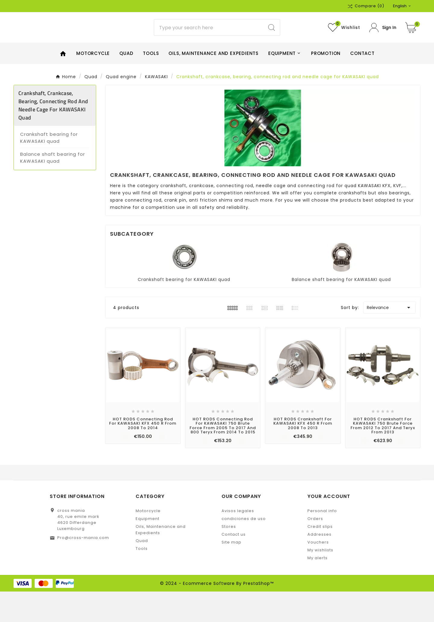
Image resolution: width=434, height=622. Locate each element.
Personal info (322, 541)
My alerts (317, 588)
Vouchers (318, 573)
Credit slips (320, 557)
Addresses (319, 565)
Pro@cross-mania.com (83, 568)
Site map (231, 573)
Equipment (147, 549)
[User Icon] (382, 42)
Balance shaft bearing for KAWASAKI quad (52, 188)
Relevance (389, 338)
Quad (142, 571)
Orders (315, 549)
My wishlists (320, 580)
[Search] (208, 43)
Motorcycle (148, 541)
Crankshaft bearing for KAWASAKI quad (49, 168)
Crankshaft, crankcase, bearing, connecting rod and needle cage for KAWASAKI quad (53, 136)
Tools (142, 579)
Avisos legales (238, 541)
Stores (229, 557)
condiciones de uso (244, 549)
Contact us (234, 565)
